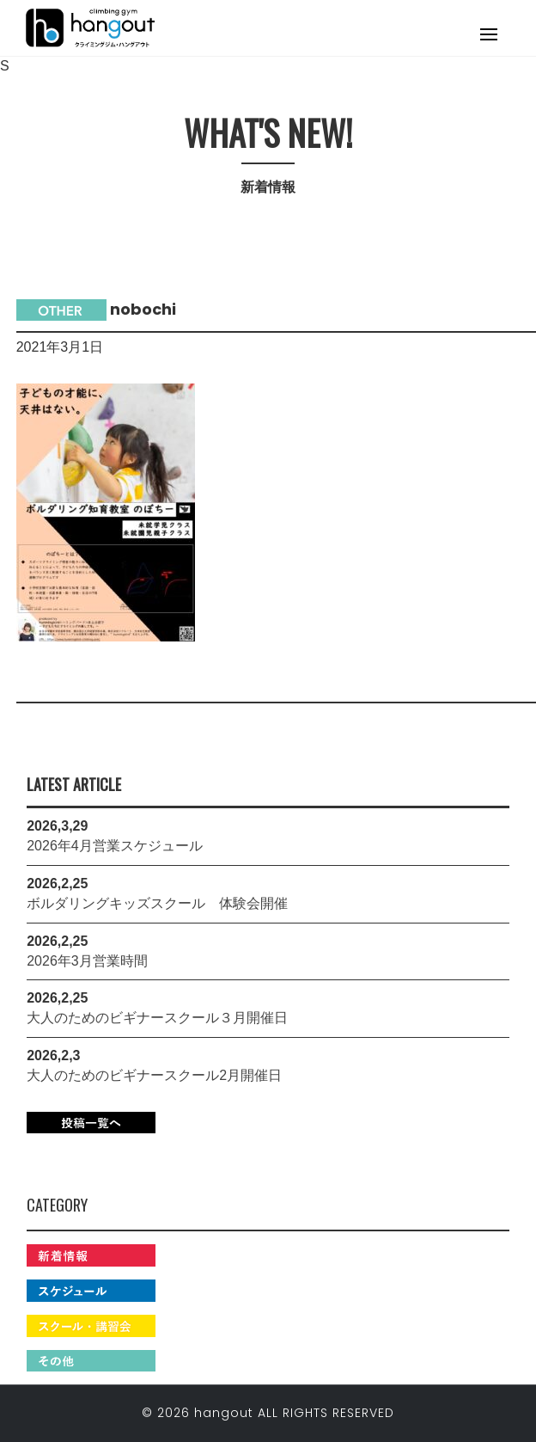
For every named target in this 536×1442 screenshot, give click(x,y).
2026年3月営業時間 (87, 961)
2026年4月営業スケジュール (115, 845)
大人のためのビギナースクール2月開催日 (154, 1075)
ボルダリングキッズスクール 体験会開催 (157, 903)
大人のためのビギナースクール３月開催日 (157, 1017)
